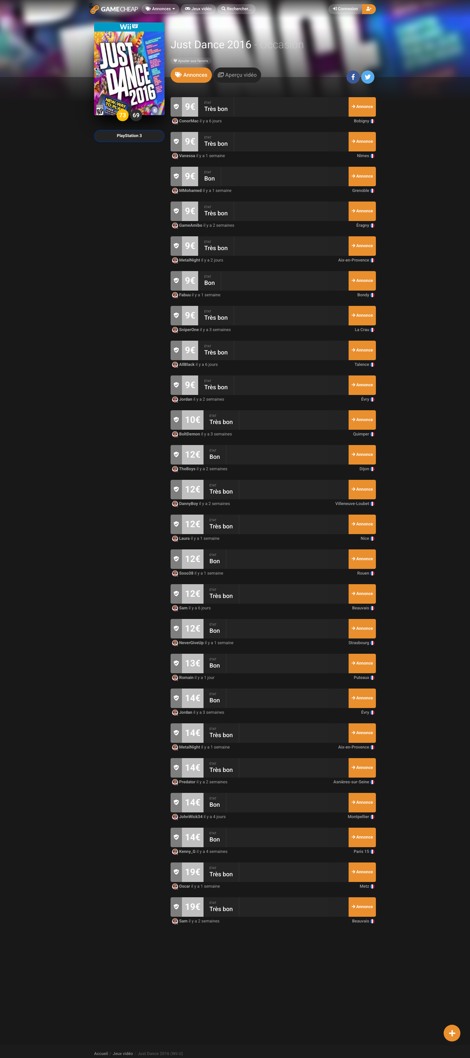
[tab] (191, 75)
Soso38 (183, 573)
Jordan (182, 399)
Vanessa (184, 156)
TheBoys (184, 469)
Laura (181, 538)
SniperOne (186, 329)
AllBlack (184, 364)
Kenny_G (184, 851)
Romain (183, 677)
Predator (184, 782)
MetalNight (186, 260)
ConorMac (186, 121)
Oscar (181, 886)
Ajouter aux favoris (191, 61)
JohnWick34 (188, 816)
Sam (180, 608)
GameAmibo (187, 225)
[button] (236, 9)
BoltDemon (186, 434)
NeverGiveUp (188, 643)
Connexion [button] (345, 9)
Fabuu (182, 295)
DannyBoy (185, 503)
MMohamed (187, 190)
